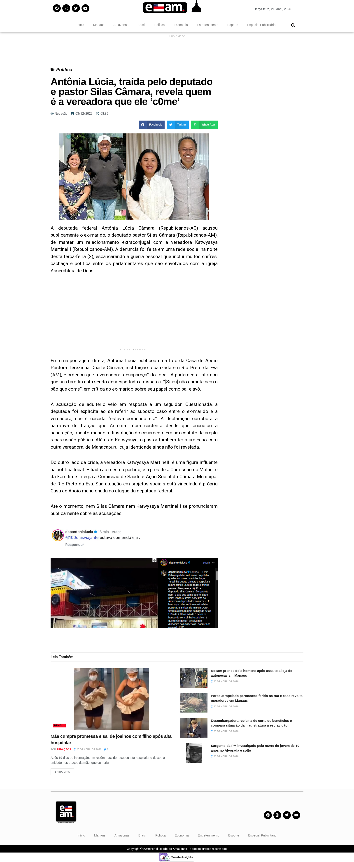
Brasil (141, 25)
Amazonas (121, 25)
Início (80, 25)
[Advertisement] (134, 314)
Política (159, 25)
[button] (293, 25)
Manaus (99, 25)
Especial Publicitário (261, 25)
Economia (181, 25)
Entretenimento (207, 25)
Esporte (232, 25)
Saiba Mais (62, 772)
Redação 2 (64, 749)
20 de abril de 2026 (87, 749)
